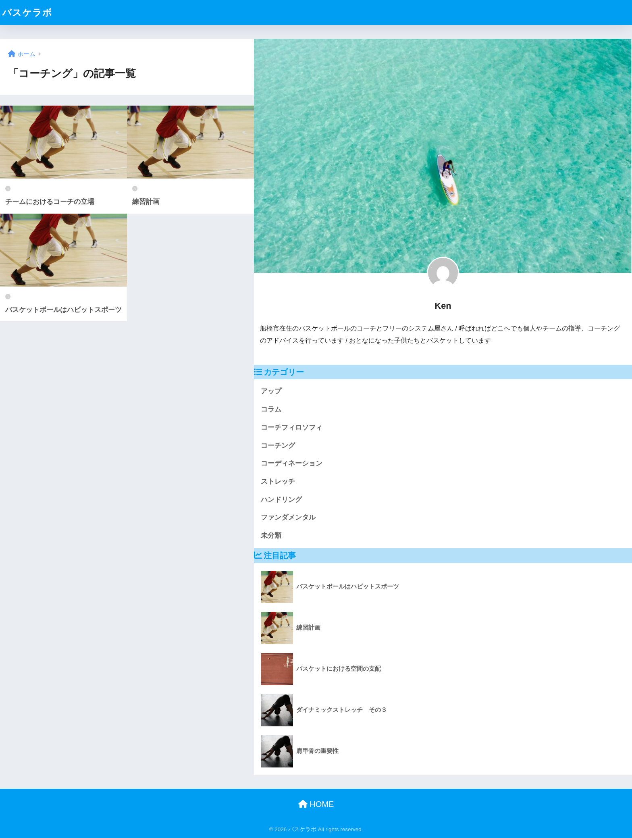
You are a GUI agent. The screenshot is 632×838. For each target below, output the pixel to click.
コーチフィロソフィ (291, 427)
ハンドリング (281, 499)
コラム (271, 409)
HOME (316, 804)
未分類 (271, 535)
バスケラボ (27, 12)
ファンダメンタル (288, 517)
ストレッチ (278, 481)
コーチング (278, 445)
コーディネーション (291, 463)
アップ (271, 391)
